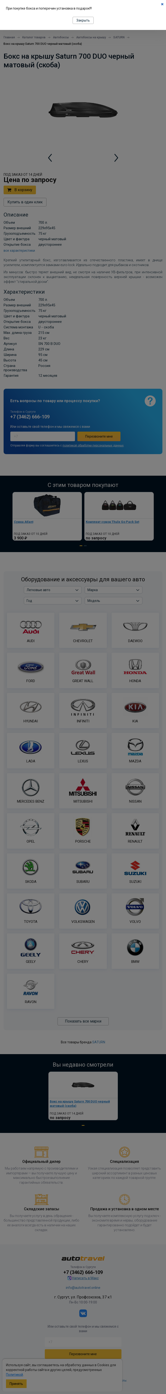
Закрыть (83, 20)
